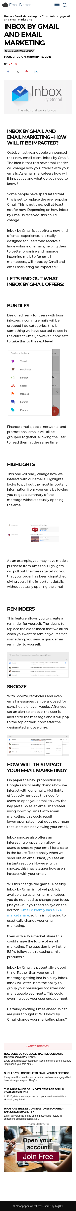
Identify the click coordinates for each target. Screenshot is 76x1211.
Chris (12, 63)
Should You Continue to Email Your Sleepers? (36, 1073)
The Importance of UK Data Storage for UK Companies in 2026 (34, 1091)
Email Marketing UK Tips (31, 16)
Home (8, 16)
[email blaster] (24, 5)
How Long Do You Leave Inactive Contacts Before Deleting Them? (33, 1055)
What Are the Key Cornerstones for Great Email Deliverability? (34, 1110)
